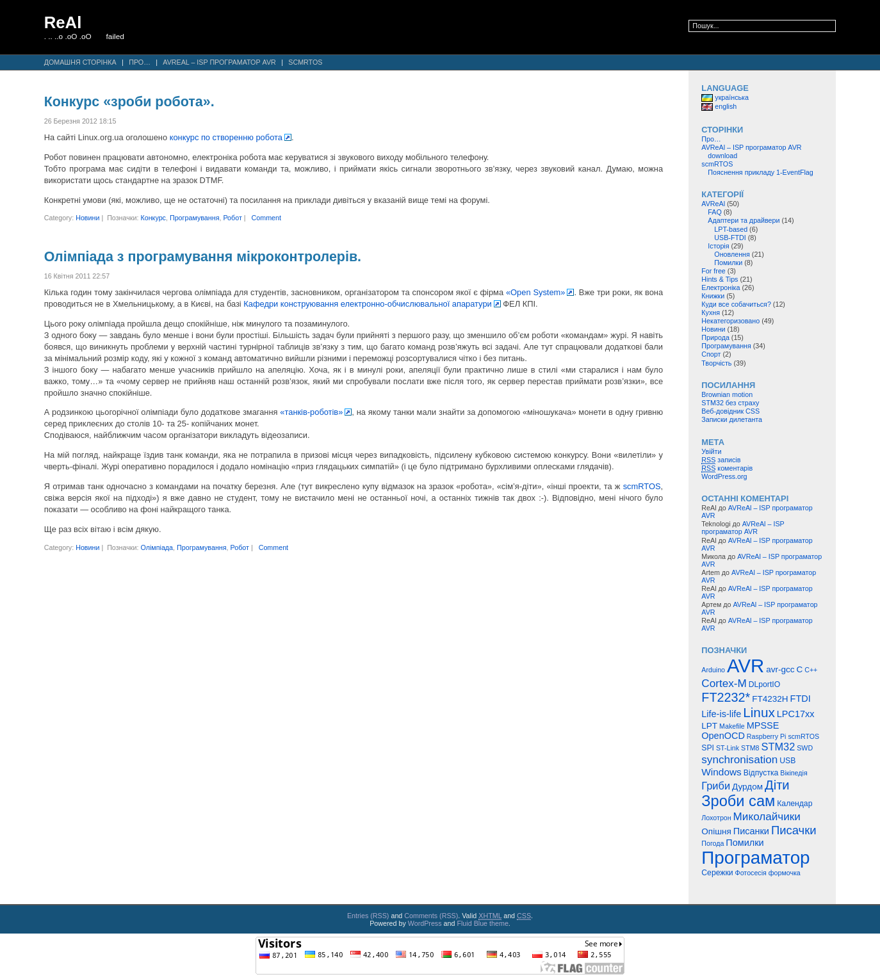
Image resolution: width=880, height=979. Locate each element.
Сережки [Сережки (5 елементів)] (717, 872)
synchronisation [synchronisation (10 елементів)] (739, 759)
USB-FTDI (730, 237)
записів (720, 460)
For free (713, 271)
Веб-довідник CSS (730, 411)
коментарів (727, 468)
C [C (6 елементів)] (799, 669)
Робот (232, 218)
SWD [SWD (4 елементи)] (805, 748)
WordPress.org (724, 476)
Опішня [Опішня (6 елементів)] (716, 831)
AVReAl (713, 203)
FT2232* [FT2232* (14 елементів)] (725, 697)
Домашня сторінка (80, 62)
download (722, 155)
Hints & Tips (719, 279)
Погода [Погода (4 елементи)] (712, 843)
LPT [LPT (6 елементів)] (709, 726)
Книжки (712, 296)
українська (725, 97)
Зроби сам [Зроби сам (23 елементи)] (738, 801)
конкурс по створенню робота (226, 137)
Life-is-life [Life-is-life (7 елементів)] (721, 714)
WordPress (425, 923)
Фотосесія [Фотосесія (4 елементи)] (751, 873)
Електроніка (720, 287)
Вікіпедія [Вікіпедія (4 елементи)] (793, 773)
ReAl (63, 22)
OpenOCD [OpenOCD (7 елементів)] (723, 736)
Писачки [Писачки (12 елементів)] (794, 830)
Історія (718, 246)
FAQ (714, 212)
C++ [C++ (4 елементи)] (810, 670)
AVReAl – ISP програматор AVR (219, 62)
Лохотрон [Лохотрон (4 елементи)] (716, 817)
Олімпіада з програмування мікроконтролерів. (202, 256)
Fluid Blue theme (482, 923)
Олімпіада (156, 547)
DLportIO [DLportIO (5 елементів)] (764, 684)
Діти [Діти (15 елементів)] (777, 785)
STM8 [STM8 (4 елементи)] (750, 748)
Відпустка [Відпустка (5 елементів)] (761, 772)
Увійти (711, 451)
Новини (87, 218)
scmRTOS (305, 62)
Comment (266, 218)
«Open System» (535, 292)
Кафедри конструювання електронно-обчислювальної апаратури (367, 304)
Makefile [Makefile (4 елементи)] (732, 726)
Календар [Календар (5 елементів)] (794, 803)
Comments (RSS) (431, 915)
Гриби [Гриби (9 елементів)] (715, 785)
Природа (715, 337)
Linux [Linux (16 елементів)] (759, 712)
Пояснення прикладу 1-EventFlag (760, 172)
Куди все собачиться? (736, 304)
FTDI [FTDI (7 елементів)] (800, 698)
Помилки (728, 262)
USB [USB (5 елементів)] (787, 760)
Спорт (711, 354)
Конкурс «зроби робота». (129, 101)
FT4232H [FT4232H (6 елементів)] (770, 699)
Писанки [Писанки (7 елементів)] (751, 831)
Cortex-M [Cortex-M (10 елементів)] (723, 683)
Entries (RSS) (368, 915)
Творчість (716, 363)
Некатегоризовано (730, 321)
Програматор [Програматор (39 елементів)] (755, 858)
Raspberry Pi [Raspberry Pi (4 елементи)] (766, 736)
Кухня (710, 312)
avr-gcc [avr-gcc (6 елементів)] (780, 669)
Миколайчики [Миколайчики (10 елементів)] (767, 816)
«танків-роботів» (311, 412)
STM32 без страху (730, 403)
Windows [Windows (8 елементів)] (721, 771)
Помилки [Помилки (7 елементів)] (744, 842)
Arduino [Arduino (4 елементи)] (713, 670)
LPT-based (730, 229)
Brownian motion (727, 394)
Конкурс (153, 218)
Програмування (195, 218)
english (719, 106)
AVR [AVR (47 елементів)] (745, 665)
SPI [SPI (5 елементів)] (707, 747)
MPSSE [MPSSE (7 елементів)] (763, 725)
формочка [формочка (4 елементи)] (785, 873)
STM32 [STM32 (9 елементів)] (778, 746)
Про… (140, 62)
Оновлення (732, 254)
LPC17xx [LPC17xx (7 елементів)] (796, 714)
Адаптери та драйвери (743, 220)
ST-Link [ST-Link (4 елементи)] (727, 748)
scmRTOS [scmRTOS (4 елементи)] (803, 736)
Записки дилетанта (731, 419)
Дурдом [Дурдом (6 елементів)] (747, 786)
